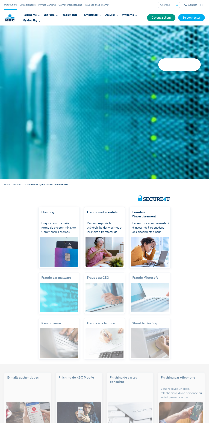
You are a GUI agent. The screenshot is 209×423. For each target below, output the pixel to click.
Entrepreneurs (28, 5)
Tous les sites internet (97, 5)
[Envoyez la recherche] (177, 5)
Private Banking (47, 5)
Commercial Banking (70, 5)
